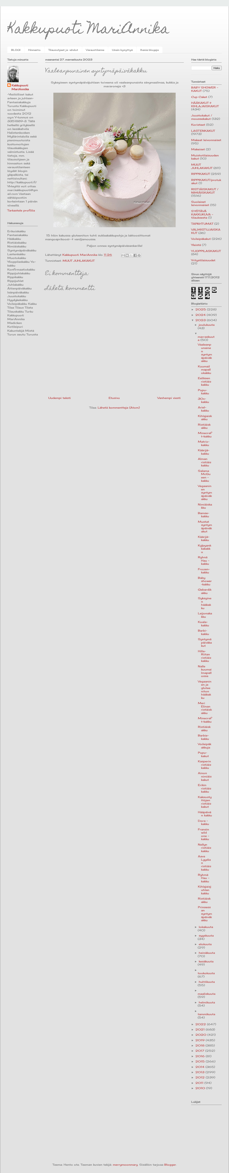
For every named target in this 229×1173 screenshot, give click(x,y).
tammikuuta (206, 1014)
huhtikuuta (207, 981)
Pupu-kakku (203, 391)
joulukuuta (207, 324)
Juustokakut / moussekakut (201, 117)
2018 (200, 1045)
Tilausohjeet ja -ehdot (63, 49)
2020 (201, 1034)
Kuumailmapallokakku (204, 370)
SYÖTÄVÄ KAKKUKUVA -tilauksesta (202, 214)
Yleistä (196, 245)
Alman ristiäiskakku (204, 462)
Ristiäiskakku (204, 426)
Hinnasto (34, 49)
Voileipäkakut (201, 238)
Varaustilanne (95, 49)
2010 (200, 1088)
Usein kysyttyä (122, 49)
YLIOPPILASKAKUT (206, 251)
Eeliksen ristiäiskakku (204, 381)
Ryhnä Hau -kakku (203, 560)
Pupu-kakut (203, 754)
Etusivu (114, 398)
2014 (200, 1067)
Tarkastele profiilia (21, 210)
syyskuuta (206, 935)
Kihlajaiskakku (205, 417)
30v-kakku (203, 400)
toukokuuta (206, 973)
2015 (200, 1061)
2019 (200, 1040)
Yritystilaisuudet (203, 260)
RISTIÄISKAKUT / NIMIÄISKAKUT (204, 190)
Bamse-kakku (203, 514)
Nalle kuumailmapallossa (205, 671)
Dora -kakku (203, 822)
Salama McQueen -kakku (204, 475)
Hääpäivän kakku (205, 813)
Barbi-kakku (203, 632)
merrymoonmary (125, 1164)
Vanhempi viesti (169, 398)
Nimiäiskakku (205, 506)
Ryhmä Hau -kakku (203, 878)
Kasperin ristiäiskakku (204, 764)
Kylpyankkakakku (204, 549)
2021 (200, 1029)
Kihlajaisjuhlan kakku (204, 890)
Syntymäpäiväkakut (205, 642)
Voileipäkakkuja (204, 745)
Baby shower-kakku (205, 581)
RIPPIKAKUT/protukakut (206, 181)
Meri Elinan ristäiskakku (205, 708)
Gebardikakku (204, 591)
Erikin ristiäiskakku (204, 788)
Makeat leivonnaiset (206, 140)
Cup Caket (199, 97)
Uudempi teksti (59, 398)
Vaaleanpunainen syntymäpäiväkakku (205, 353)
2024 (201, 315)
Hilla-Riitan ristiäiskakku (204, 656)
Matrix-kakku (203, 443)
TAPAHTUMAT (202, 223)
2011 (199, 1083)
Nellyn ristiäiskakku (204, 848)
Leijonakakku (205, 615)
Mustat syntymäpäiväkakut (205, 526)
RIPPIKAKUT (200, 173)
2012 (200, 1077)
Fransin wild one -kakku (203, 834)
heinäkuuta (207, 952)
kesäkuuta (206, 961)
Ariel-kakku (203, 409)
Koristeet (198, 124)
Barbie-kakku (203, 737)
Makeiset (198, 149)
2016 (200, 1056)
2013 (200, 1072)
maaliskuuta (206, 993)
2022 (201, 1024)
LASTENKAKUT (203, 130)
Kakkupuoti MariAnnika (88, 30)
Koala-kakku (203, 623)
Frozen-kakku (204, 570)
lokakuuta (206, 927)
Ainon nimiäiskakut (205, 776)
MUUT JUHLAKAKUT (79, 260)
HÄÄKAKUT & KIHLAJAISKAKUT (205, 104)
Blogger (170, 1164)
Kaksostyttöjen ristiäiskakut (205, 802)
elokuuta (205, 944)
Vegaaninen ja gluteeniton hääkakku (204, 689)
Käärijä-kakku (203, 452)
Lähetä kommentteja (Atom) (119, 407)
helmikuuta (207, 1002)
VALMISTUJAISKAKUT (205, 231)
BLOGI (15, 49)
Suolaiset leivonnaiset (200, 203)
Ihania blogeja (149, 49)
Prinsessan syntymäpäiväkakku (205, 913)
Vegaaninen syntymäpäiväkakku (205, 492)
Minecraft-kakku (205, 434)
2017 (200, 1050)
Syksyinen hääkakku (204, 603)
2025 (201, 309)
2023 (201, 320)
